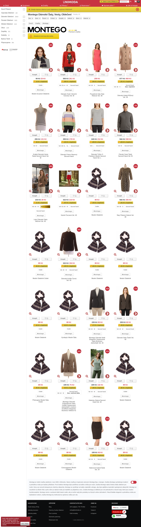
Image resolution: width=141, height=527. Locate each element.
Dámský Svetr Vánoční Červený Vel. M (69, 95)
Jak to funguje (132, 5)
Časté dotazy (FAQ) (33, 507)
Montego (40, 90)
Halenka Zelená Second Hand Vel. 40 (97, 401)
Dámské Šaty (31, 523)
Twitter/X (93, 510)
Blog (50, 507)
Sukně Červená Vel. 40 (69, 215)
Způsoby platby (32, 513)
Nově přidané (6, 9)
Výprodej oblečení (7, 13)
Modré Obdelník (97, 215)
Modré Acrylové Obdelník (40, 94)
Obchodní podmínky (54, 516)
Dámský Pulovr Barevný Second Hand (69, 155)
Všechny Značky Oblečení (56, 510)
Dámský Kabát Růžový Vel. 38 (125, 96)
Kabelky (4, 35)
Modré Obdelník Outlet (40, 278)
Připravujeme (5, 42)
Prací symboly (53, 513)
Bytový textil (5, 39)
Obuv (3, 28)
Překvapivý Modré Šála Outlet (41, 401)
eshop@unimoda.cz (75, 510)
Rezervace (85, 5)
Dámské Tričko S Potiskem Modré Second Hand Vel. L (97, 156)
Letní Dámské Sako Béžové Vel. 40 (40, 220)
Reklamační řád (53, 520)
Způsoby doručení (33, 510)
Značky (44, 5)
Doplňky (4, 31)
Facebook (93, 507)
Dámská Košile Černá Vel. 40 (68, 279)
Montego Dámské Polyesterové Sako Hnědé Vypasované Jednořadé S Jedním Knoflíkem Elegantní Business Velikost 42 (69, 406)
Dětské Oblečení (7, 24)
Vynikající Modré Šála (68, 337)
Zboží (6, 5)
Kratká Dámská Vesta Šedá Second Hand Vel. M (40, 156)
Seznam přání (108, 5)
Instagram (93, 513)
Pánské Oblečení (7, 20)
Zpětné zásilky (32, 520)
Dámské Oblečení (7, 16)
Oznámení (25, 5)
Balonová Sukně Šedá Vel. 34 (97, 468)
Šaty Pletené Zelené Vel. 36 (125, 216)
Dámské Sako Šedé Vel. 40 (125, 338)
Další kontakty (74, 513)
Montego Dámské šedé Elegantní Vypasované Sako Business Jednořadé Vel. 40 (97, 340)
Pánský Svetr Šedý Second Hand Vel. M (125, 155)
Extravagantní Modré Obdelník (69, 468)
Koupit (34, 74)
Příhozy (64, 5)
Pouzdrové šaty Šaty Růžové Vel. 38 (97, 95)
